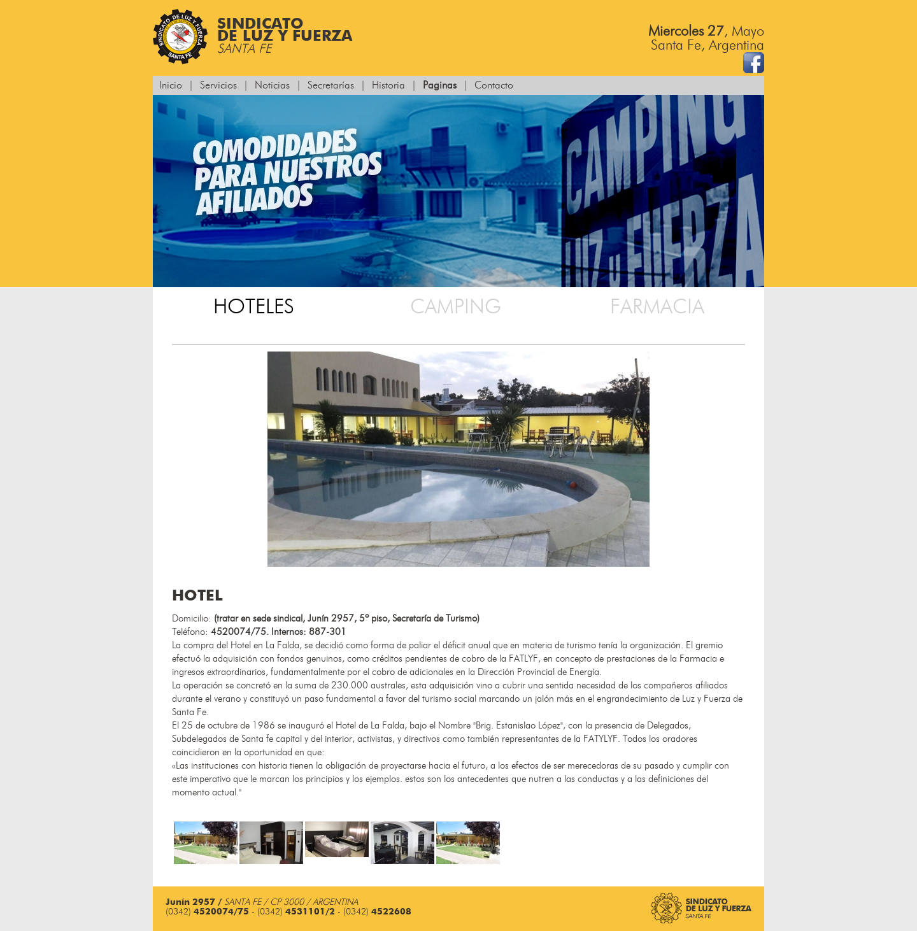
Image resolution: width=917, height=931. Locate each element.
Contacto (493, 85)
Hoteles (253, 307)
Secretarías (331, 85)
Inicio (170, 85)
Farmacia (657, 307)
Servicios (218, 85)
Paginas (440, 85)
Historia (388, 85)
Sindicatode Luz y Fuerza (252, 36)
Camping (455, 307)
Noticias (272, 85)
